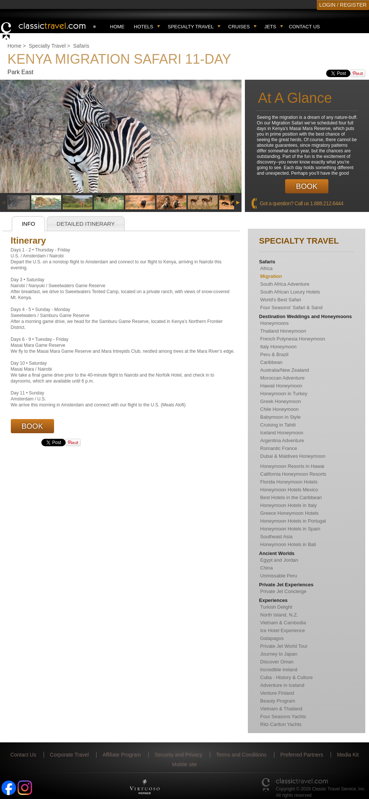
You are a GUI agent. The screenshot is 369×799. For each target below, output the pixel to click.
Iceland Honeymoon (281, 432)
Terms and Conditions (241, 755)
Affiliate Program (121, 755)
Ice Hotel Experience (282, 630)
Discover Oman (277, 662)
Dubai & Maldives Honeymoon (292, 456)
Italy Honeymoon (278, 346)
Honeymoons (274, 323)
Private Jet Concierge (283, 591)
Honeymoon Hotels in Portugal (293, 521)
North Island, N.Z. (279, 615)
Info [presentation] (28, 224)
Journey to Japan (278, 654)
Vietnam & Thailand (281, 708)
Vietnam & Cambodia (283, 622)
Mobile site (184, 764)
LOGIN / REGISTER (343, 5)
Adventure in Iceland (282, 685)
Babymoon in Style (280, 417)
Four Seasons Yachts (283, 716)
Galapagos (272, 638)
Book (307, 186)
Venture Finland (277, 693)
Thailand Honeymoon (283, 331)
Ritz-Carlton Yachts (281, 724)
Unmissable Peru (278, 575)
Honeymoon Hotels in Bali (288, 544)
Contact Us (304, 26)
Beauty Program (277, 701)
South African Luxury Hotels (290, 292)
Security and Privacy (178, 755)
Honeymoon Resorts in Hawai (292, 466)
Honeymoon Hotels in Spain (290, 529)
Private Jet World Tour (284, 646)
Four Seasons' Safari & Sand (291, 307)
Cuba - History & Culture (286, 677)
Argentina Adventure (282, 440)
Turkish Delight (276, 607)
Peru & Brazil (274, 354)
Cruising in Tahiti (278, 425)
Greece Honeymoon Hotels (289, 513)
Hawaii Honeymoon (281, 386)
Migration (271, 276)
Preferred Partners (301, 755)
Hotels (143, 26)
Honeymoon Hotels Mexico (289, 489)
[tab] (28, 224)
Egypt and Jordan (279, 560)
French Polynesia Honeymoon (292, 339)
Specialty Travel (47, 46)
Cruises (239, 26)
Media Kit (348, 755)
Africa (266, 268)
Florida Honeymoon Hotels (289, 482)
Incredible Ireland (278, 669)
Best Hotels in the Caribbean (291, 497)
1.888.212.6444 (326, 203)
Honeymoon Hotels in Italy (288, 505)
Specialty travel (191, 26)
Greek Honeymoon (280, 401)
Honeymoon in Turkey (283, 393)
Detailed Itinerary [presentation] (86, 224)
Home (117, 26)
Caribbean (271, 362)
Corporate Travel (69, 755)
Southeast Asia (276, 536)
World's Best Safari (280, 299)
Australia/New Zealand (284, 370)
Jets (270, 26)
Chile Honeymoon (279, 409)
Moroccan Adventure (282, 378)
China (266, 568)
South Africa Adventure (284, 284)
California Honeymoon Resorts (293, 474)
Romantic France (278, 448)
